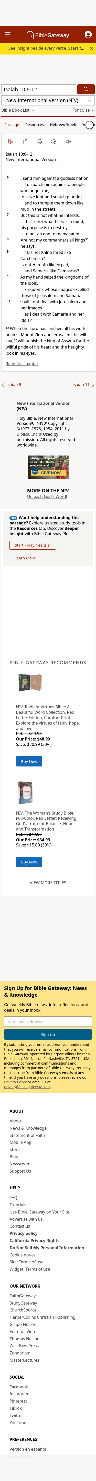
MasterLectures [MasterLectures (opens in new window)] (24, 1360)
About (15, 1121)
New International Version (44, 403)
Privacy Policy (15, 1081)
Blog (14, 1156)
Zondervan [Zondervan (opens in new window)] (20, 1353)
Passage (11, 124)
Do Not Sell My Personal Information (47, 1248)
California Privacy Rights (35, 1240)
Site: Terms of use (27, 1262)
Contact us (20, 1226)
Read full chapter (22, 364)
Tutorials (18, 1205)
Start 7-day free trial (33, 545)
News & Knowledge (28, 1128)
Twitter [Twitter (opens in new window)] (16, 1415)
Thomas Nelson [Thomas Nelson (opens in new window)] (25, 1339)
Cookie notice (23, 1255)
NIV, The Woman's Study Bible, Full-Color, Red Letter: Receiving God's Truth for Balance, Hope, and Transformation (46, 821)
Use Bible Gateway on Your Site (39, 1212)
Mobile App (20, 1142)
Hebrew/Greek (63, 124)
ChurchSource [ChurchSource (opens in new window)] (23, 1310)
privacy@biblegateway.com (27, 1086)
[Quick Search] (38, 89)
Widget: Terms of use (30, 1269)
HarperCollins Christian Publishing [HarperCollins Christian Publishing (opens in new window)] (43, 1317)
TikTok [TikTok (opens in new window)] (16, 1408)
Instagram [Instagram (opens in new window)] (20, 1394)
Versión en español (28, 1449)
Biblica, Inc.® (29, 434)
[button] (88, 34)
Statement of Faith (27, 1135)
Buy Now (29, 761)
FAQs (14, 1197)
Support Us (20, 1171)
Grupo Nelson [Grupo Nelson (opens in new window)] (23, 1324)
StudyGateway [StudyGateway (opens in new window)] (23, 1303)
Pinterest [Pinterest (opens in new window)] (18, 1401)
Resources (34, 124)
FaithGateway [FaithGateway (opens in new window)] (23, 1296)
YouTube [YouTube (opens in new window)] (18, 1422)
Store (15, 1149)
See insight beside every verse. (48, 48)
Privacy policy (24, 1233)
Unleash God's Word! (47, 496)
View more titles (48, 883)
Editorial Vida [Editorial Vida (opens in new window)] (22, 1331)
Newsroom (20, 1164)
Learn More (25, 557)
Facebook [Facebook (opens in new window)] (19, 1387)
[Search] (86, 89)
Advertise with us (26, 1219)
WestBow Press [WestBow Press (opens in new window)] (24, 1346)
